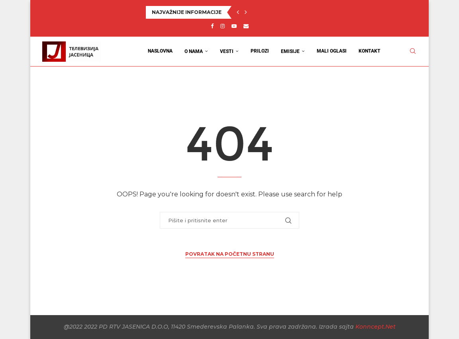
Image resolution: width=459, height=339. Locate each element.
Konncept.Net (375, 326)
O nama (193, 51)
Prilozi (260, 51)
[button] (238, 12)
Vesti (226, 51)
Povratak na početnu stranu (229, 254)
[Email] (246, 26)
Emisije (290, 51)
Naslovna (160, 51)
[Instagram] (222, 26)
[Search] (413, 51)
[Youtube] (234, 26)
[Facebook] (212, 26)
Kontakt (370, 51)
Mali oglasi (332, 51)
